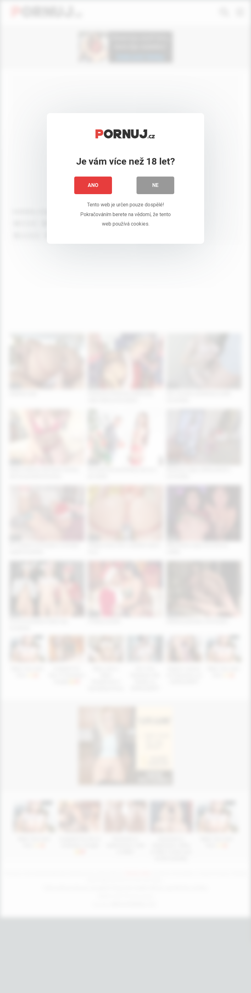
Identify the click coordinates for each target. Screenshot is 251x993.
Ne (155, 185)
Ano (93, 185)
